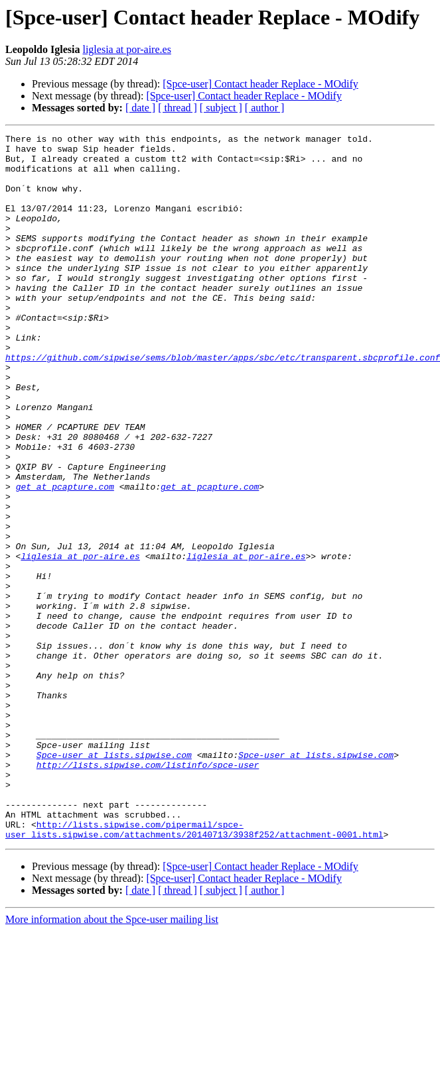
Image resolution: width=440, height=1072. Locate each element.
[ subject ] (221, 107)
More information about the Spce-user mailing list (111, 1060)
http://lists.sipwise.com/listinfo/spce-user (148, 892)
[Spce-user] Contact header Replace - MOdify (260, 83)
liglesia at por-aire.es (126, 49)
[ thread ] (177, 107)
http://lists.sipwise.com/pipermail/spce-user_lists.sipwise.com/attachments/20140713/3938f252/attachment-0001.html (194, 969)
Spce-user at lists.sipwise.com (114, 880)
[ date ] (140, 107)
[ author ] (265, 107)
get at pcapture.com (65, 558)
